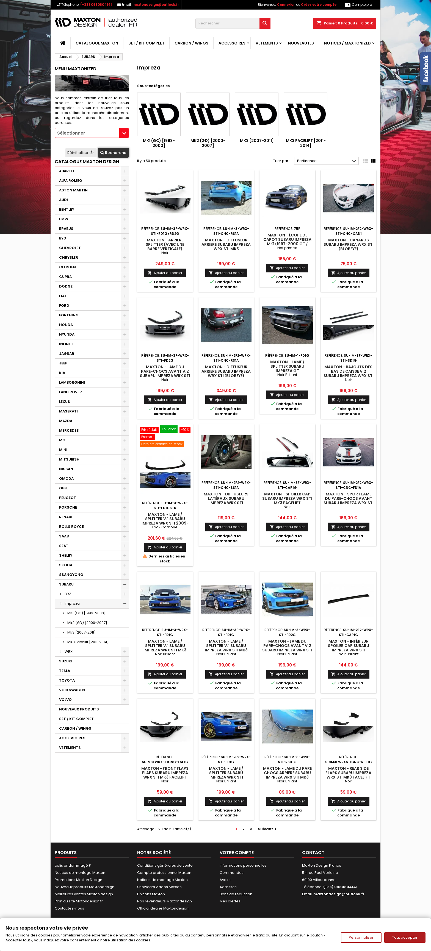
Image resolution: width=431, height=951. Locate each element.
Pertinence (327, 161)
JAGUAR (66, 353)
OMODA (66, 478)
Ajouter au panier (165, 272)
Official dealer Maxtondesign (163, 908)
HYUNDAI (67, 334)
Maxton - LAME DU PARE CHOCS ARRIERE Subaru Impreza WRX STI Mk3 (287, 773)
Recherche (113, 152)
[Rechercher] (232, 23)
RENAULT (67, 517)
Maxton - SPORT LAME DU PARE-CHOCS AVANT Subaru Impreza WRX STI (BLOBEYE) (349, 500)
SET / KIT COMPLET (146, 43)
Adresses (228, 886)
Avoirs (225, 879)
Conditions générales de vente (165, 865)
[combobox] (92, 133)
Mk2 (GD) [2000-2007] (87, 622)
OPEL (63, 488)
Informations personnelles (243, 865)
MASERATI (68, 411)
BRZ (68, 593)
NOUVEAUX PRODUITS (79, 709)
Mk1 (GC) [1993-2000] (86, 613)
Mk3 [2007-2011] (81, 632)
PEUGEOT (67, 497)
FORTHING (69, 315)
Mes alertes (230, 901)
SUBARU (66, 584)
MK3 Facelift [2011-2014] (88, 642)
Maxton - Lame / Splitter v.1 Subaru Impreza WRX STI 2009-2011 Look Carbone (165, 521)
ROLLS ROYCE (71, 526)
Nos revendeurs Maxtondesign (164, 901)
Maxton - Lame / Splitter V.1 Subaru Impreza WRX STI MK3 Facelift (226, 647)
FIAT (63, 296)
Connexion (286, 4)
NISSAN (66, 469)
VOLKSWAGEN (72, 690)
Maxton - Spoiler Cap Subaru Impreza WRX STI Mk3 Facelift (287, 498)
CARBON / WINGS (191, 43)
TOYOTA (67, 680)
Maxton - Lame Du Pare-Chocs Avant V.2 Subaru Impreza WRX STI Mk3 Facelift (165, 373)
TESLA (64, 670)
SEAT (63, 545)
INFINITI (66, 344)
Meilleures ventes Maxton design (84, 894)
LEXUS (64, 401)
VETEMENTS (267, 43)
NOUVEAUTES (301, 43)
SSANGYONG (71, 574)
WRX (69, 651)
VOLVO (65, 699)
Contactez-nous (69, 908)
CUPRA (65, 276)
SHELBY (65, 555)
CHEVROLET (70, 247)
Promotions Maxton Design (78, 879)
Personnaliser (361, 937)
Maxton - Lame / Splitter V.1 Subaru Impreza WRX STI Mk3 (164, 645)
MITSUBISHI (70, 459)
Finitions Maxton (151, 894)
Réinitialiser (81, 152)
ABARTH (66, 171)
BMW (63, 219)
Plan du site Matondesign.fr (79, 901)
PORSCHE (68, 507)
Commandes (232, 872)
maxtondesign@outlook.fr (155, 4)
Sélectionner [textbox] (71, 133)
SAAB (64, 536)
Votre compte (237, 852)
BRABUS (66, 228)
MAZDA (65, 420)
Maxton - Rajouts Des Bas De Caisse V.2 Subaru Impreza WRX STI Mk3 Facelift (349, 373)
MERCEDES (69, 430)
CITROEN (67, 267)
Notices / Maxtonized (347, 43)
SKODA (65, 565)
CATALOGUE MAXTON (97, 43)
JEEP (63, 363)
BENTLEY (66, 209)
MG (62, 440)
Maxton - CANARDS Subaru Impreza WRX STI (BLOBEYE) (349, 244)
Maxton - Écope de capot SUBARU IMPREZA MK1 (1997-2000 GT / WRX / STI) (287, 241)
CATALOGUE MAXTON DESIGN (87, 161)
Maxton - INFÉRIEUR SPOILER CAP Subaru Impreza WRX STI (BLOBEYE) (348, 647)
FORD (64, 305)
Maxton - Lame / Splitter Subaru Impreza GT (287, 366)
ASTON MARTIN (73, 190)
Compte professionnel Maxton (164, 872)
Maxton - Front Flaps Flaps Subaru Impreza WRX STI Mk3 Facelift (165, 773)
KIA (62, 372)
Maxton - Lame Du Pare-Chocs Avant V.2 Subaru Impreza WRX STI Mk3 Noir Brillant (287, 647)
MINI (63, 449)
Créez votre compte (318, 4)
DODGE (66, 286)
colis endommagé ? (73, 865)
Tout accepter (405, 937)
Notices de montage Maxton (80, 872)
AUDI (63, 199)
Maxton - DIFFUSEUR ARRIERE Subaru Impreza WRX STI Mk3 (226, 244)
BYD (62, 238)
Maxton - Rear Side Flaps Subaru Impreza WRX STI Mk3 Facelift (348, 773)
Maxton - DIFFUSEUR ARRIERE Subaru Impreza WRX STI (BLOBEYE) (226, 371)
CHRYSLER (68, 257)
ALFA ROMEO (70, 180)
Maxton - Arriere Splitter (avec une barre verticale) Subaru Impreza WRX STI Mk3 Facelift (165, 248)
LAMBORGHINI (72, 382)
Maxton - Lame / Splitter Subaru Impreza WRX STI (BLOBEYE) (226, 775)
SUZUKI (65, 661)
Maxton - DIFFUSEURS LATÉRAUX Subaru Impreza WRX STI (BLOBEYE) (226, 500)
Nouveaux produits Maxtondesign (84, 886)
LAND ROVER (70, 392)
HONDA (66, 324)
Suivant (268, 829)
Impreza (72, 603)
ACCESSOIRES (232, 43)
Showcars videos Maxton (159, 886)
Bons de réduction (236, 894)
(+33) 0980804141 (96, 4)
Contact (313, 852)
